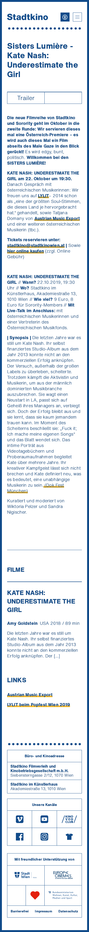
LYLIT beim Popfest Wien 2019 (38, 704)
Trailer (25, 97)
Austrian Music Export (29, 694)
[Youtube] (44, 819)
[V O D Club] (69, 819)
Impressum (43, 911)
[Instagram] (44, 836)
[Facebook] (19, 836)
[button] (77, 17)
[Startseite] (27, 17)
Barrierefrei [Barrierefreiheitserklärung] (20, 911)
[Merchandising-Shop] (69, 836)
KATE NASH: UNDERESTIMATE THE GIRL (41, 601)
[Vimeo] (19, 819)
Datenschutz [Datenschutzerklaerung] (68, 911)
